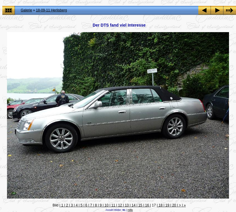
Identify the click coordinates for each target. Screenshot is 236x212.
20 (174, 205)
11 (113, 205)
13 (127, 205)
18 (161, 205)
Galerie (26, 10)
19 (167, 205)
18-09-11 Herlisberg (51, 10)
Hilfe (130, 209)
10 (107, 205)
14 (133, 205)
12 (120, 205)
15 (140, 205)
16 (147, 205)
